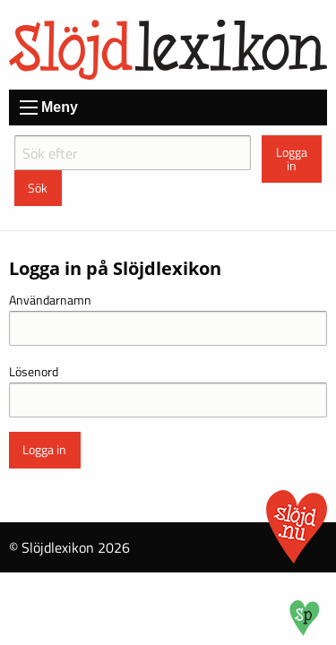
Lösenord (33, 371)
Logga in (291, 158)
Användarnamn (50, 299)
